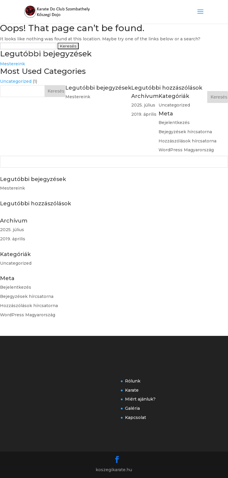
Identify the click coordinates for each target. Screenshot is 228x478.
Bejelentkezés (15, 287)
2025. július (12, 229)
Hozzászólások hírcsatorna (29, 305)
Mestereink (12, 63)
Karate (132, 390)
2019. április (12, 239)
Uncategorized (15, 81)
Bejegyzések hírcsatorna (26, 296)
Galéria (132, 408)
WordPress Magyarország (27, 314)
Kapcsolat (135, 417)
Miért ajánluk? (140, 399)
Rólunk (132, 381)
